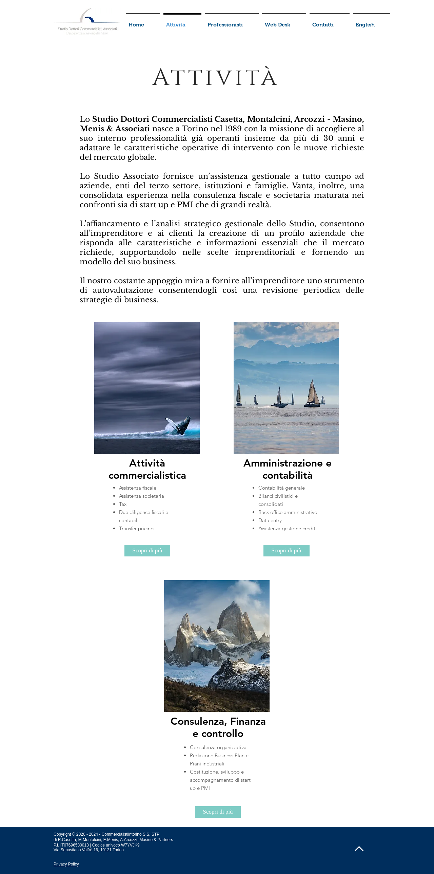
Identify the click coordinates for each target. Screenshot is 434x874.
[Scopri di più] (147, 550)
